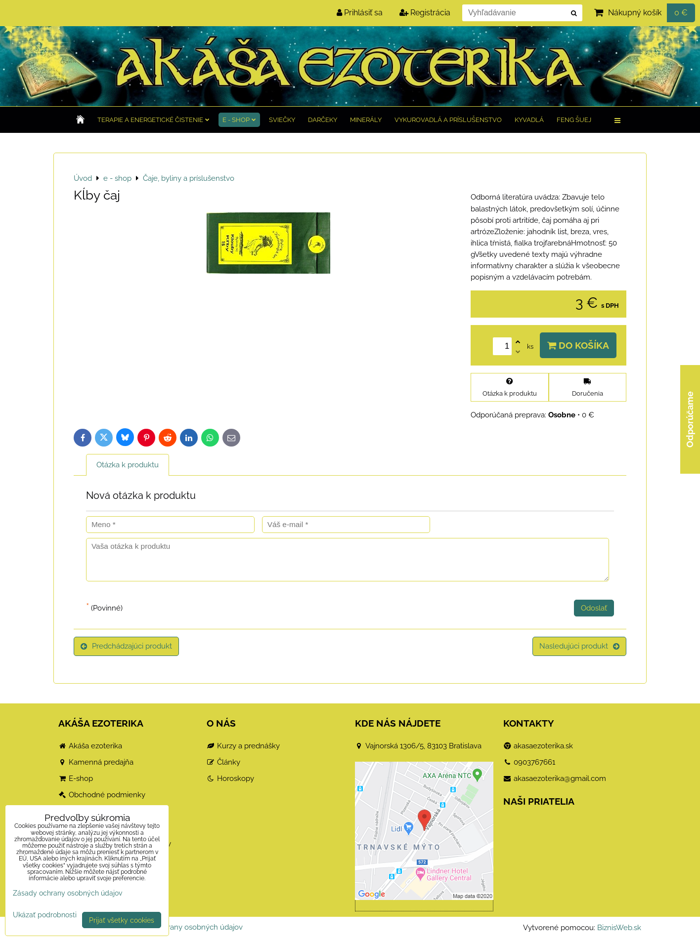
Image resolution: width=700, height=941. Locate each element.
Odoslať (594, 608)
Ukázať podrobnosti (45, 915)
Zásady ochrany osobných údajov (186, 927)
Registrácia (424, 12)
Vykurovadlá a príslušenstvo (448, 119)
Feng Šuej (574, 119)
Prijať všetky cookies (121, 920)
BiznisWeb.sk (619, 927)
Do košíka (578, 345)
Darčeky (322, 119)
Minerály (366, 119)
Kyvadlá (529, 119)
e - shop (239, 119)
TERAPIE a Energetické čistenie (153, 119)
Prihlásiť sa (360, 12)
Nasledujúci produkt (579, 646)
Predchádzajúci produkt (126, 646)
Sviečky (282, 119)
